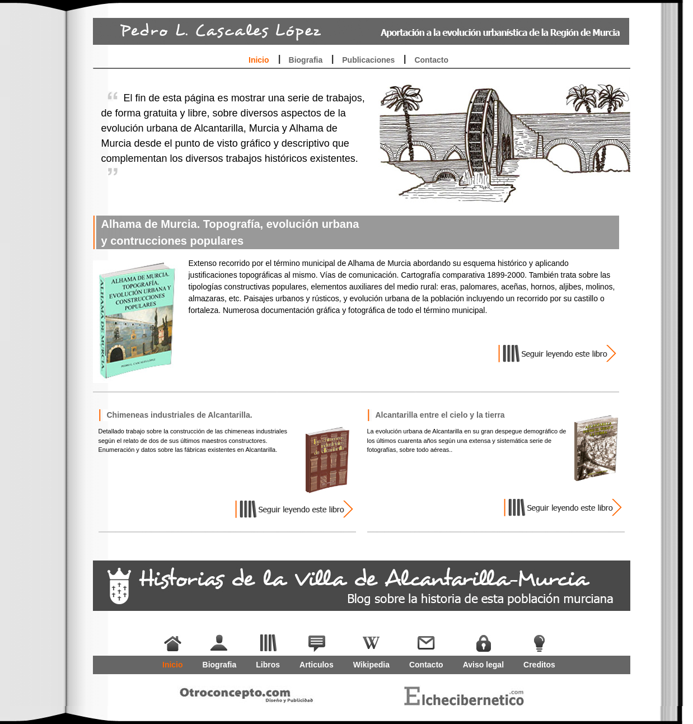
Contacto (431, 59)
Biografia (306, 59)
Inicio (259, 59)
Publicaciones (368, 59)
